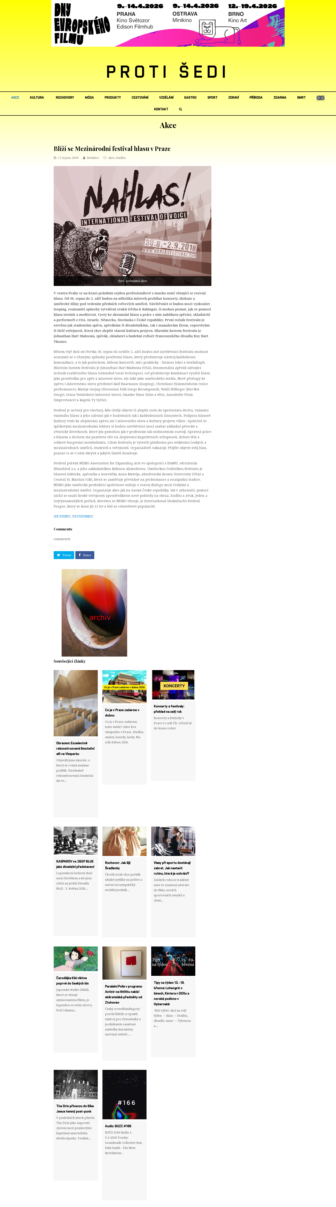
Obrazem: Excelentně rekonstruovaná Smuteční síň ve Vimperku (75, 749)
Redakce (93, 158)
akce (111, 158)
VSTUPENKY (82, 516)
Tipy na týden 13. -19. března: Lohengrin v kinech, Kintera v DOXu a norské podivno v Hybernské (171, 951)
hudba (121, 158)
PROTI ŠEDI (168, 72)
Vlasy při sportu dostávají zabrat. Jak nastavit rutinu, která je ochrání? (172, 847)
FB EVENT (62, 516)
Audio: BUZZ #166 (118, 1063)
